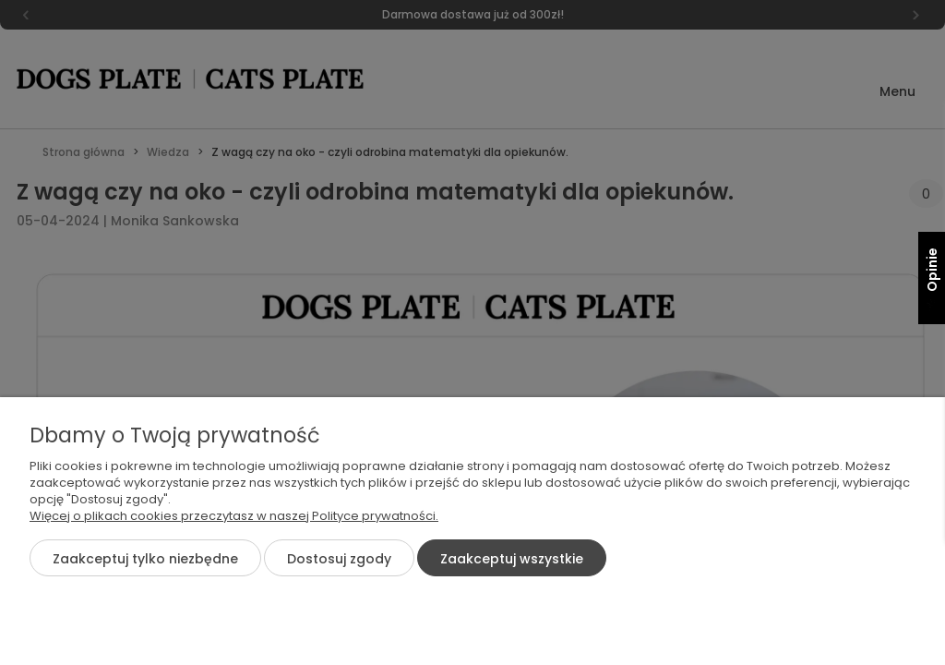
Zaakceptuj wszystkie (511, 559)
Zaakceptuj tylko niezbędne (145, 559)
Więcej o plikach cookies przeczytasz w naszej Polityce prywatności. (234, 516)
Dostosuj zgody (339, 559)
